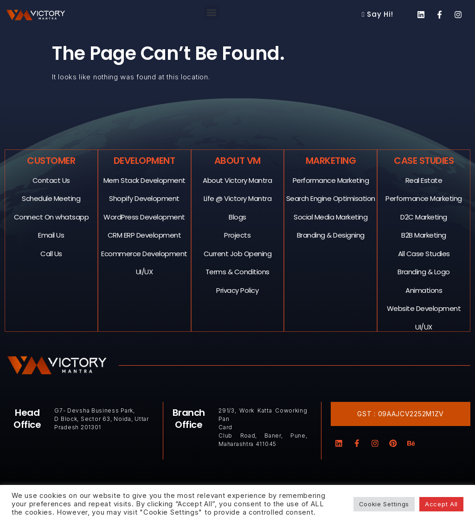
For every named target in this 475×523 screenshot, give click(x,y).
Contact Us (51, 180)
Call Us (52, 253)
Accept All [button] (441, 504)
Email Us (51, 234)
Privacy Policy (238, 290)
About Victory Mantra (237, 180)
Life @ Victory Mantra (238, 198)
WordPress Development (145, 216)
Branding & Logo (424, 271)
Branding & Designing (331, 234)
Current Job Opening (238, 253)
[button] (211, 12)
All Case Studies (424, 253)
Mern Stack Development (144, 180)
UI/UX (144, 271)
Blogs (238, 216)
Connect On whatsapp (51, 216)
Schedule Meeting (51, 198)
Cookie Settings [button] (384, 504)
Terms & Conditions (237, 271)
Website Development (424, 308)
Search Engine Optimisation (330, 198)
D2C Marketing (424, 216)
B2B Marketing (424, 234)
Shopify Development (144, 198)
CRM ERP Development (144, 234)
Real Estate (424, 180)
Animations (424, 290)
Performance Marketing (331, 180)
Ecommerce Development (145, 253)
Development (144, 160)
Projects (238, 234)
